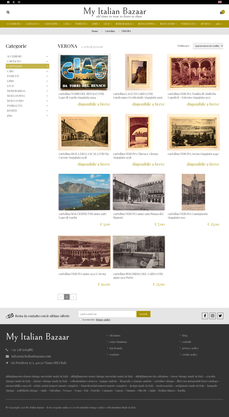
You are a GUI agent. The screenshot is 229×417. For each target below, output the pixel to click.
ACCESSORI (14, 23)
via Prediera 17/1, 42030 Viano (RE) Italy (36, 362)
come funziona (118, 341)
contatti (186, 341)
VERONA (126, 31)
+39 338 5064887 (19, 349)
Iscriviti (143, 314)
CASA (67, 23)
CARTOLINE (52, 23)
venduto (114, 354)
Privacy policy (103, 319)
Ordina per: (183, 45)
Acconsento (87, 319)
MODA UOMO (168, 23)
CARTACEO (33, 23)
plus (219, 23)
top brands (115, 348)
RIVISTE (206, 23)
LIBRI (96, 23)
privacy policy (190, 348)
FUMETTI (81, 23)
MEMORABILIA (125, 23)
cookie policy (190, 354)
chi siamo (114, 335)
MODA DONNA (147, 23)
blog (184, 335)
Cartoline (110, 31)
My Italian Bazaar (114, 11)
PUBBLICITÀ (189, 23)
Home (95, 31)
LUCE (108, 23)
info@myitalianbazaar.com (28, 356)
